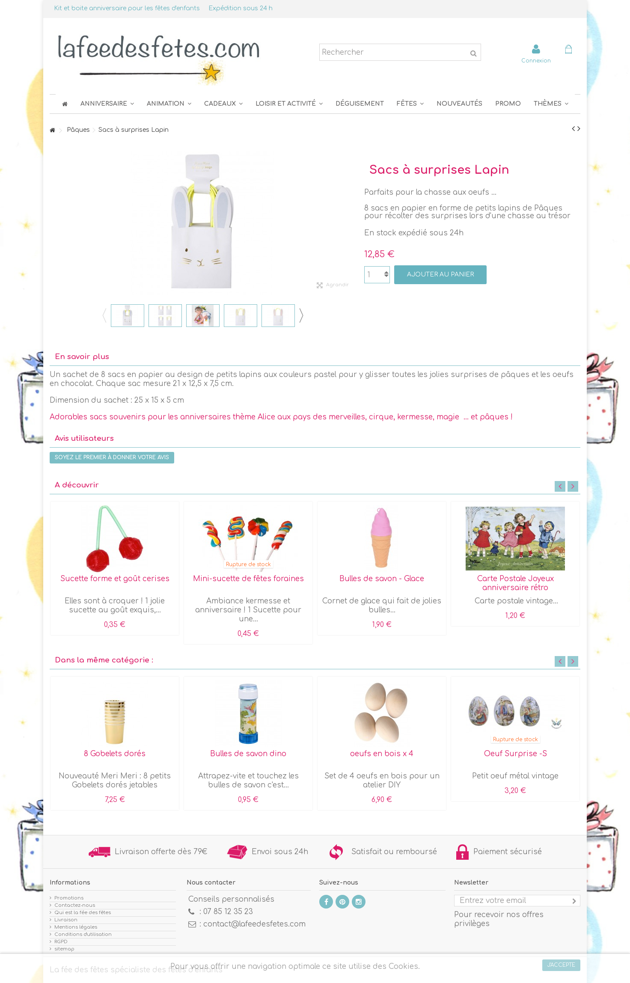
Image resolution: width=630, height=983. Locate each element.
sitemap (64, 949)
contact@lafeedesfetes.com (254, 924)
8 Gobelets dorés (115, 754)
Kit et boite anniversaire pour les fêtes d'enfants (127, 8)
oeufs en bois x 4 (381, 754)
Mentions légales (75, 927)
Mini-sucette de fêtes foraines (248, 579)
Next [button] (301, 315)
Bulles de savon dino (248, 754)
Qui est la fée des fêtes (82, 913)
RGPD (61, 942)
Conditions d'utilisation (83, 934)
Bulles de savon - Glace (381, 579)
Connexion (536, 60)
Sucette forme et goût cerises (114, 579)
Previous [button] (104, 315)
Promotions (68, 898)
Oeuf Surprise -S (515, 754)
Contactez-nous (74, 905)
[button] (410, 103)
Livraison (65, 920)
